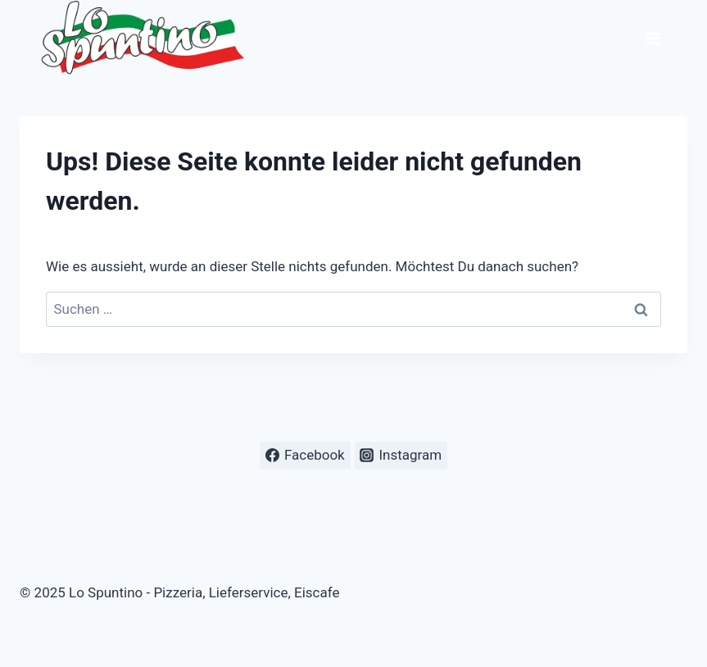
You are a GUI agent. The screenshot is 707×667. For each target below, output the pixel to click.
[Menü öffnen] (652, 38)
